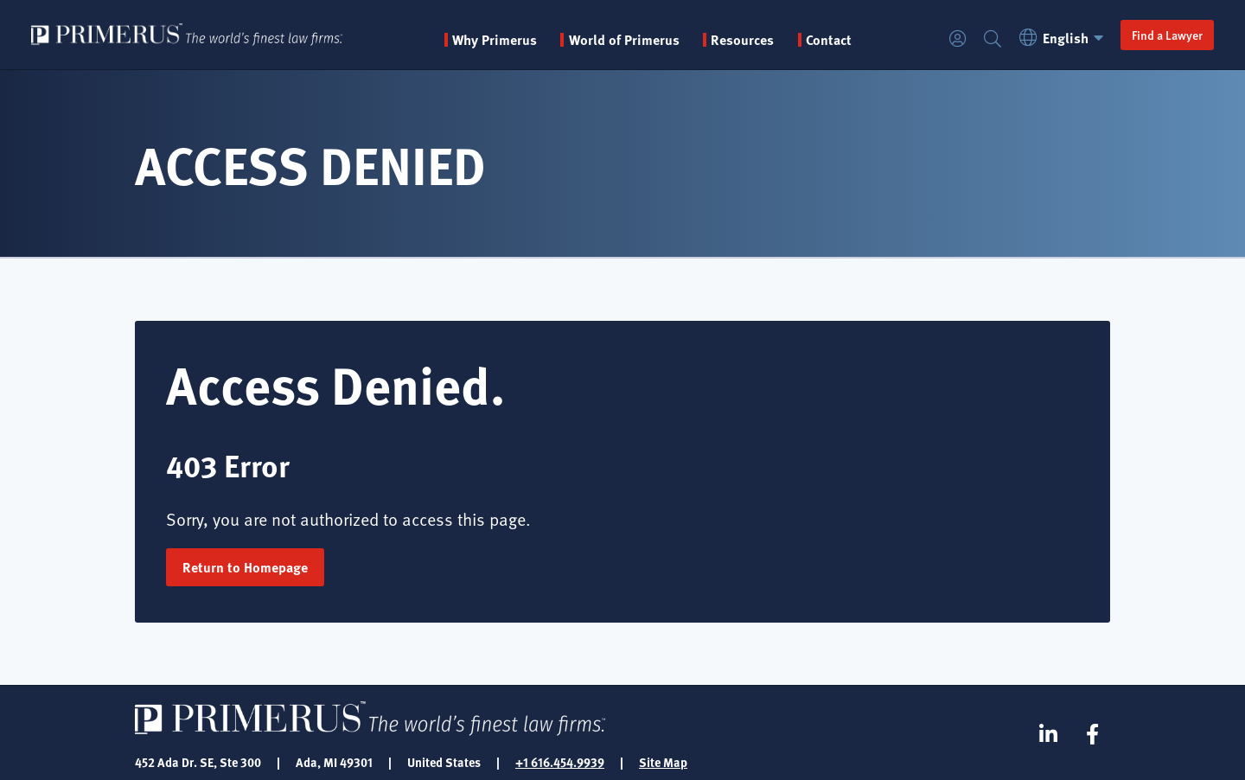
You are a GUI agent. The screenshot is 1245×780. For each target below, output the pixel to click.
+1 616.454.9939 (559, 761)
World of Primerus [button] (624, 40)
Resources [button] (742, 40)
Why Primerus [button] (494, 40)
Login (957, 39)
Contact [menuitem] (829, 40)
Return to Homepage (245, 567)
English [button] (1063, 38)
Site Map (663, 761)
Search (992, 39)
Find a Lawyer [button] (1167, 34)
